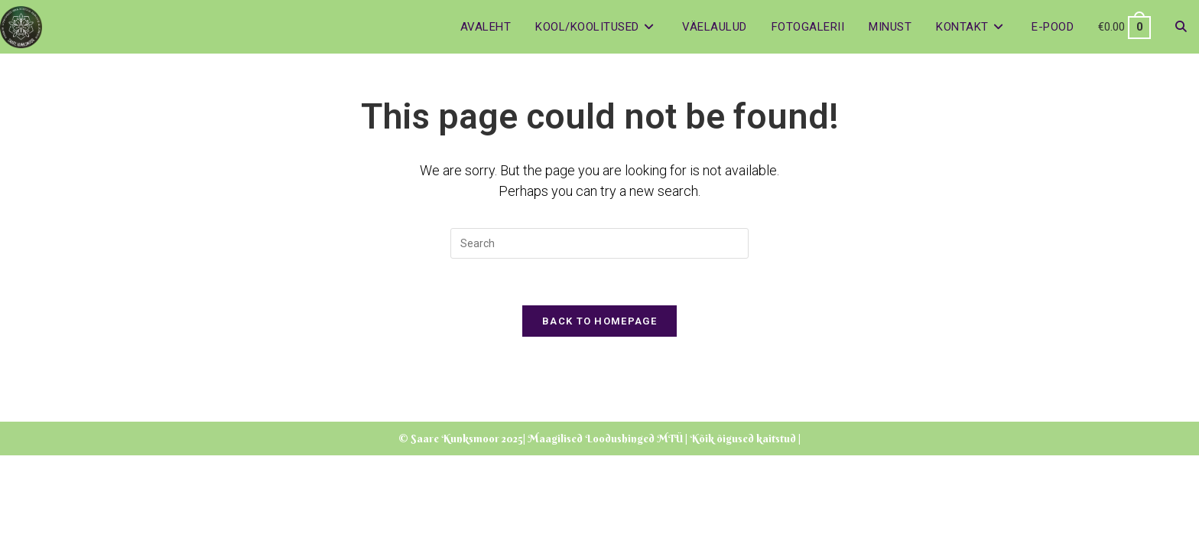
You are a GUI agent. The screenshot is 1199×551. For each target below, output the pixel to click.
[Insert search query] (599, 243)
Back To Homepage (599, 321)
